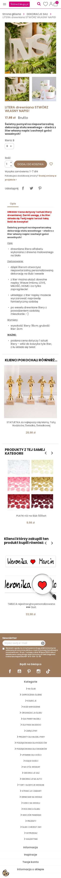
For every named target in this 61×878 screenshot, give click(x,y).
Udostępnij (23, 188)
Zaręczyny (31, 730)
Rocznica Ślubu (31, 809)
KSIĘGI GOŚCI (31, 761)
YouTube (19, 671)
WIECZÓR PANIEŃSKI (31, 815)
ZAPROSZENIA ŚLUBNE (32, 694)
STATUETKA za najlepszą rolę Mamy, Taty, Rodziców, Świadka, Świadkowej (31, 423)
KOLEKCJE (31, 700)
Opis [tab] (13, 203)
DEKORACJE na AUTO (32, 779)
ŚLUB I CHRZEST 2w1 (31, 827)
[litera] (9, 146)
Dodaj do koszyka (30, 164)
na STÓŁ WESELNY (31, 767)
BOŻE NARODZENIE (31, 706)
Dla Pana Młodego (31, 724)
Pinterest (40, 188)
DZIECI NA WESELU (31, 803)
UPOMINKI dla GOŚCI (31, 755)
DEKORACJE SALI (32, 773)
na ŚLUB (32, 688)
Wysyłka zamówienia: (17, 171)
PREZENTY (31, 821)
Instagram (38, 671)
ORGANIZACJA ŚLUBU (32, 712)
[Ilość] (9, 164)
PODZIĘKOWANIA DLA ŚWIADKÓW (32, 748)
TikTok (48, 671)
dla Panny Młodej (32, 718)
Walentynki (32, 839)
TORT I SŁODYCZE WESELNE (31, 785)
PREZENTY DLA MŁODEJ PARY (32, 736)
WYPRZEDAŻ (31, 833)
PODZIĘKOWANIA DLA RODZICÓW (32, 742)
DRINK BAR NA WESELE (31, 797)
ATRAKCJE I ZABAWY (31, 791)
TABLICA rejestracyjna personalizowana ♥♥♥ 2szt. (31, 605)
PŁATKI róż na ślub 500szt (31, 515)
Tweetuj (31, 188)
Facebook (10, 671)
